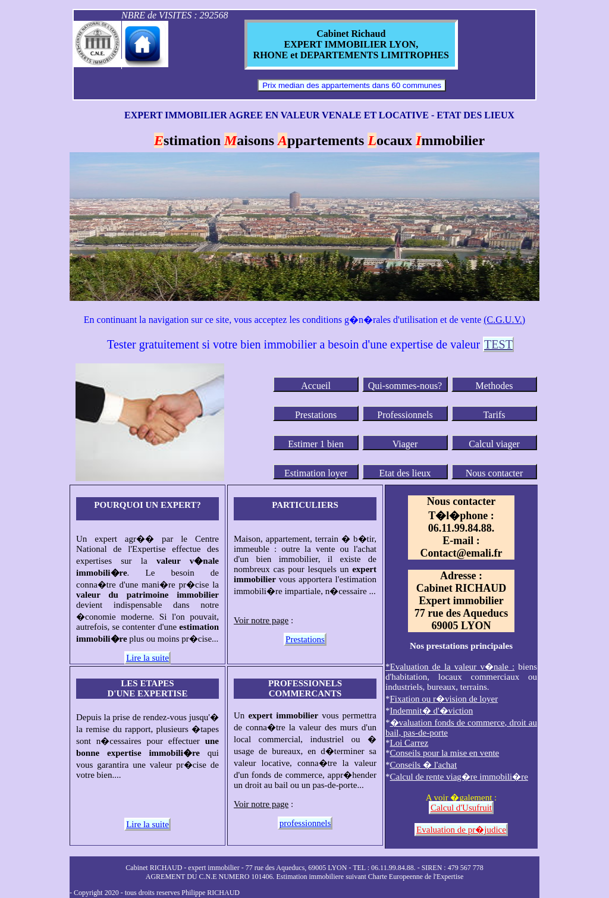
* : (449, 666)
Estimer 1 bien (315, 444)
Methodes (494, 386)
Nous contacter (494, 473)
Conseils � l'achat (423, 765)
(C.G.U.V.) (504, 320)
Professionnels (404, 415)
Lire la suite (147, 657)
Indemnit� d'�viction (431, 710)
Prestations (316, 415)
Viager (405, 444)
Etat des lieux (405, 473)
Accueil (316, 386)
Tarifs (494, 415)
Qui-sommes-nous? (405, 386)
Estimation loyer (315, 473)
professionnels (305, 823)
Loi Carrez (409, 743)
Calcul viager (494, 444)
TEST (498, 344)
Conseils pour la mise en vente (445, 753)
